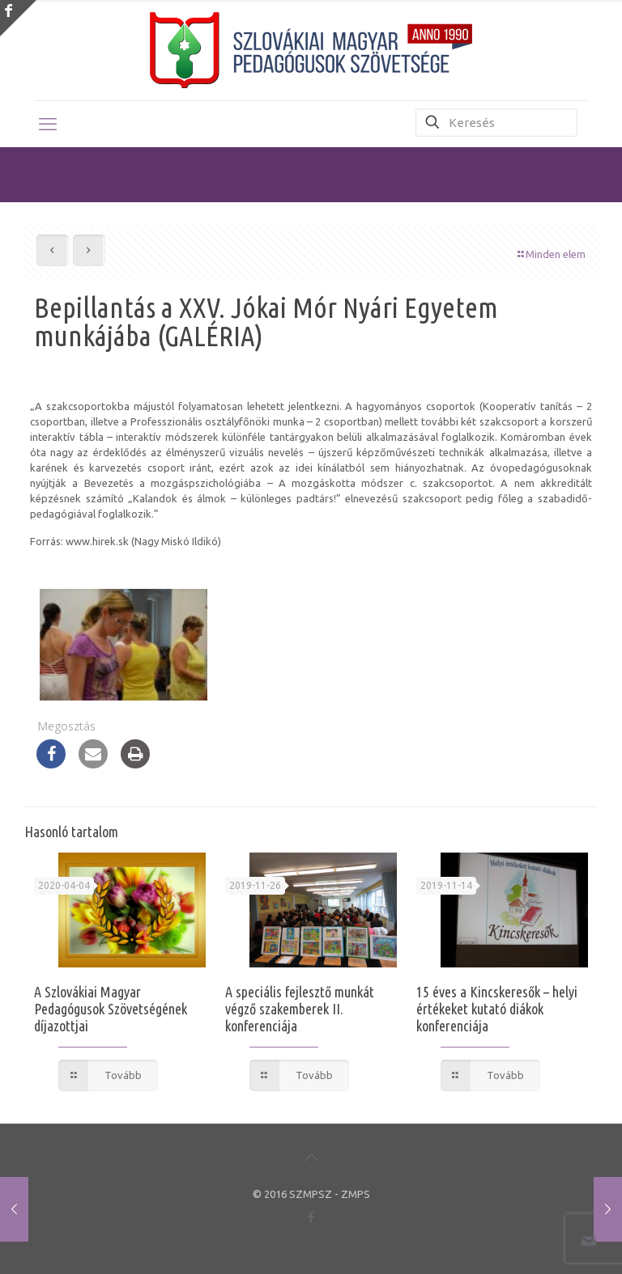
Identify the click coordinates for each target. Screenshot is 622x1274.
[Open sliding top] (18, 18)
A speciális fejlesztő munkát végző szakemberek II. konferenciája (299, 1009)
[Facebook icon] (311, 1217)
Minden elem (550, 254)
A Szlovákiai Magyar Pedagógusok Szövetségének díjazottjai (110, 1009)
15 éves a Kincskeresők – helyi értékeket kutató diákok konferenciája (496, 1009)
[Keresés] (496, 122)
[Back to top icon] (311, 1158)
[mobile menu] (48, 124)
